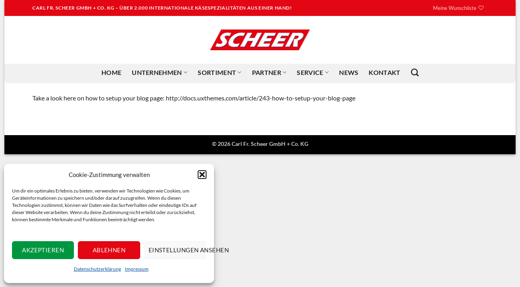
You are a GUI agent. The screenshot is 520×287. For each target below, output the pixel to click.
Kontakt (384, 72)
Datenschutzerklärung (97, 269)
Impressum (137, 269)
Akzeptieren (43, 250)
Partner (269, 73)
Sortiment (219, 73)
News (348, 72)
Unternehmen (159, 73)
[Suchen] (415, 72)
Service (313, 73)
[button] (202, 175)
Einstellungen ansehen (177, 250)
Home (111, 72)
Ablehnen (109, 250)
